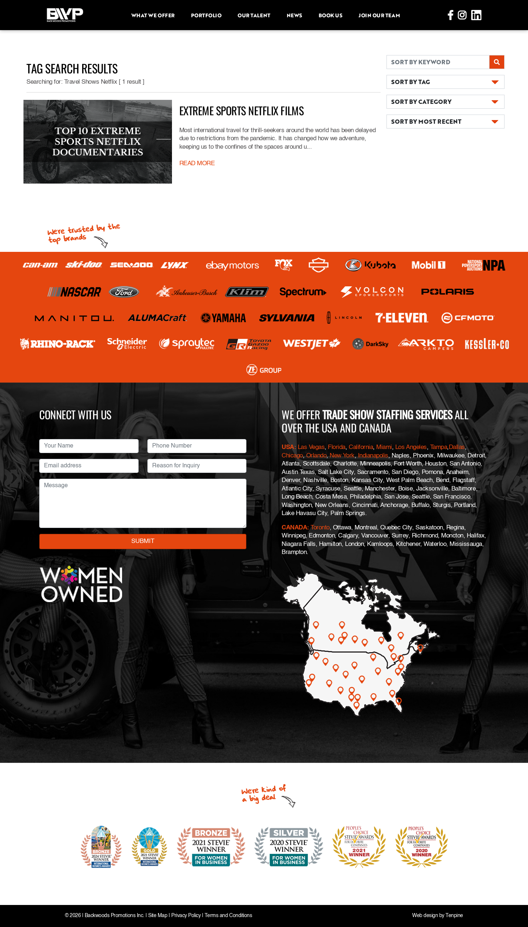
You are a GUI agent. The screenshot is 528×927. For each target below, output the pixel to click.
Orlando (315, 456)
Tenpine (454, 915)
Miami (384, 447)
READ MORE (197, 163)
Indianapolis (373, 456)
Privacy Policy (186, 915)
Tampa (438, 447)
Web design (425, 915)
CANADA (294, 528)
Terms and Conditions (228, 915)
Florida (336, 447)
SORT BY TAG (410, 82)
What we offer (153, 15)
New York (342, 456)
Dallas (457, 447)
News (294, 15)
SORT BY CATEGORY (421, 101)
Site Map (157, 915)
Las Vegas (311, 447)
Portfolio (206, 15)
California (361, 447)
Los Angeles (411, 447)
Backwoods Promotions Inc (114, 915)
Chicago (292, 456)
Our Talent (254, 15)
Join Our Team (379, 15)
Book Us (330, 15)
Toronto (320, 528)
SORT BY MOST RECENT (426, 121)
